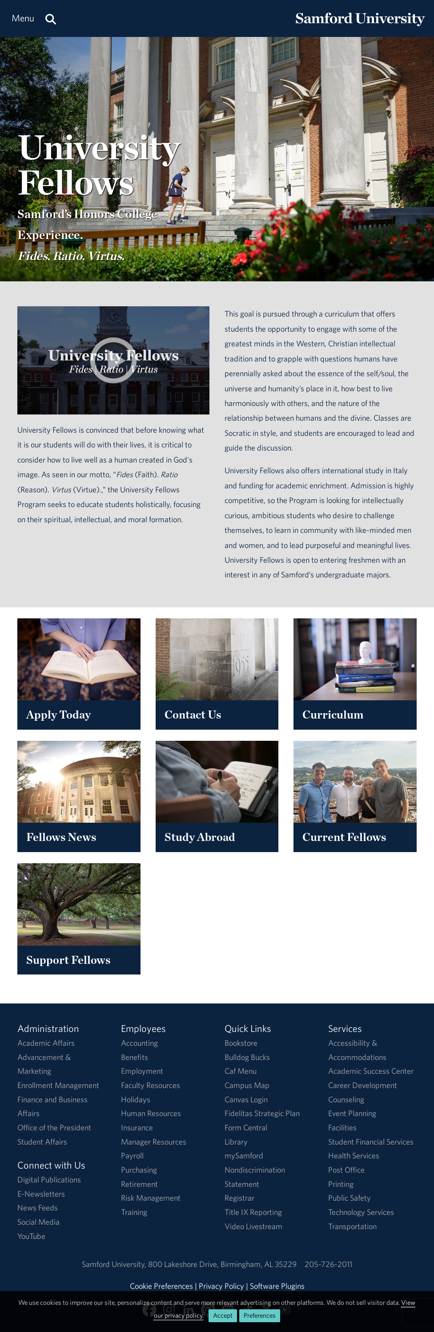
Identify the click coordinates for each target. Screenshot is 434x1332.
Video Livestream (253, 1226)
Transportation (352, 1226)
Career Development (362, 1085)
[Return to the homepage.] (360, 27)
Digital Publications (49, 1179)
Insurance (137, 1127)
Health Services (353, 1155)
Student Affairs (42, 1142)
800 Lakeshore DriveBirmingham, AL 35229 (222, 1264)
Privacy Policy (221, 1286)
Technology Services (361, 1212)
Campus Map (247, 1085)
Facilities (342, 1127)
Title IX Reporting (253, 1212)
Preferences (260, 1315)
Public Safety (349, 1198)
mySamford (244, 1155)
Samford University (115, 1264)
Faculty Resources (150, 1085)
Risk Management (151, 1198)
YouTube (31, 1236)
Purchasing (139, 1170)
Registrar (239, 1198)
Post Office (346, 1170)
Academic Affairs (46, 1043)
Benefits (134, 1057)
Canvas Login (246, 1099)
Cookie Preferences (161, 1286)
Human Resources (151, 1113)
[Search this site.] (50, 18)
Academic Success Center (371, 1071)
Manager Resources (153, 1142)
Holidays (135, 1099)
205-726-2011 (328, 1264)
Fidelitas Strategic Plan (262, 1113)
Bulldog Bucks (247, 1057)
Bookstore (241, 1043)
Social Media (38, 1222)
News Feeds (37, 1207)
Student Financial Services (371, 1142)
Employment (142, 1071)
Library (236, 1142)
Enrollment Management (58, 1085)
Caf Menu (241, 1071)
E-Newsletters (41, 1194)
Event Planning (352, 1113)
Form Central (246, 1127)
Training (134, 1212)
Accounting (139, 1043)
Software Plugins (277, 1286)
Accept (223, 1315)
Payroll (132, 1155)
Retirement (139, 1184)
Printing (341, 1184)
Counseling (346, 1099)
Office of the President (54, 1127)
